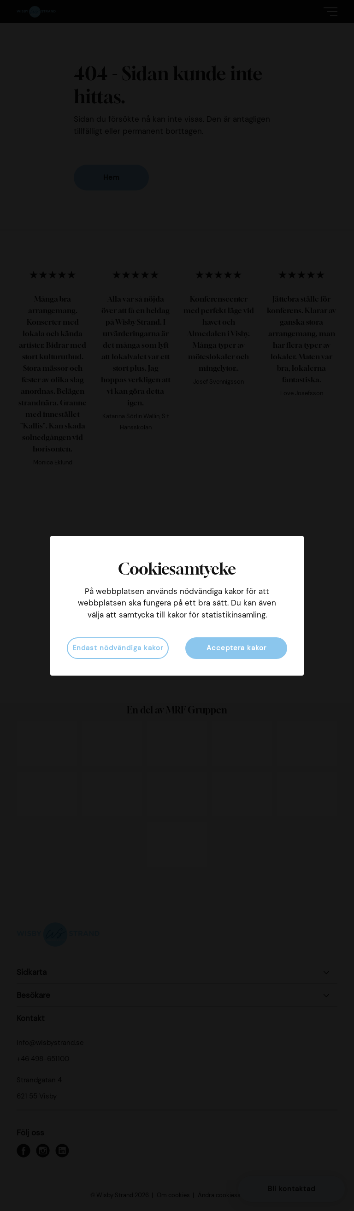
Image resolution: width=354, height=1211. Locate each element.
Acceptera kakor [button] (236, 648)
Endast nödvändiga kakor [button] (117, 648)
